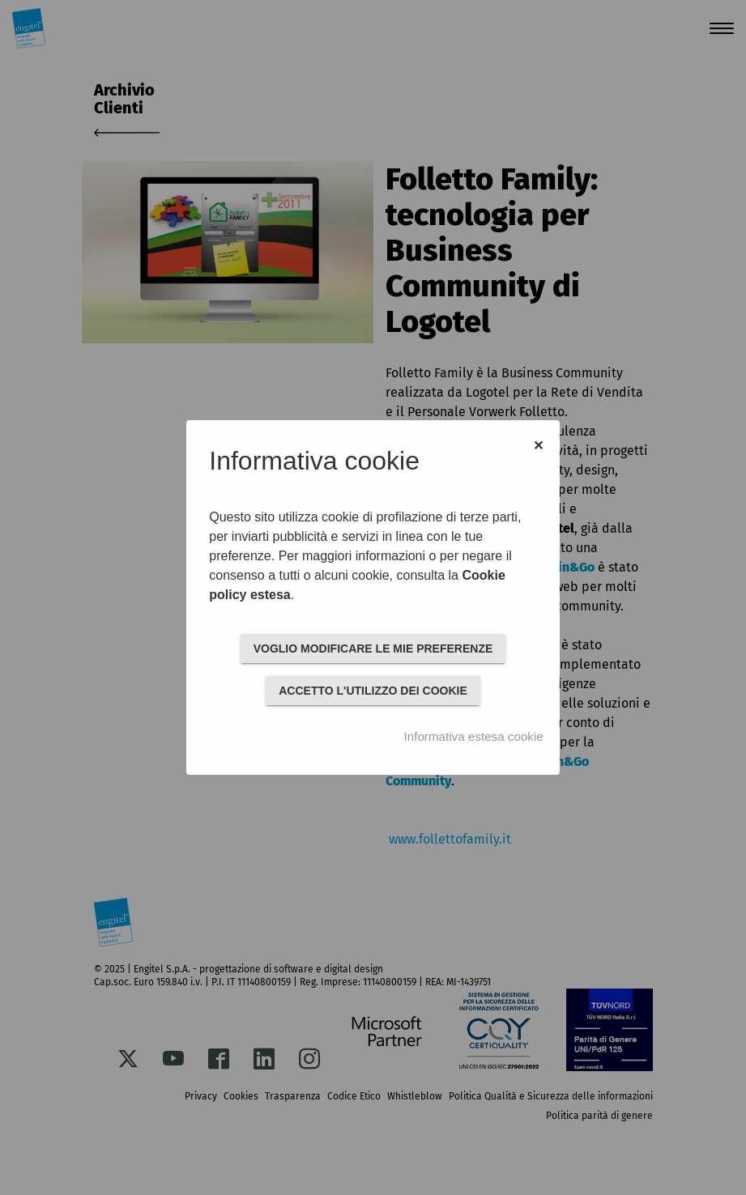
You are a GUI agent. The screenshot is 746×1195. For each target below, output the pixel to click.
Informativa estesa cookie (474, 736)
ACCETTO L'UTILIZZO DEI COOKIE (373, 690)
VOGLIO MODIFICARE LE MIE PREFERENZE (373, 648)
